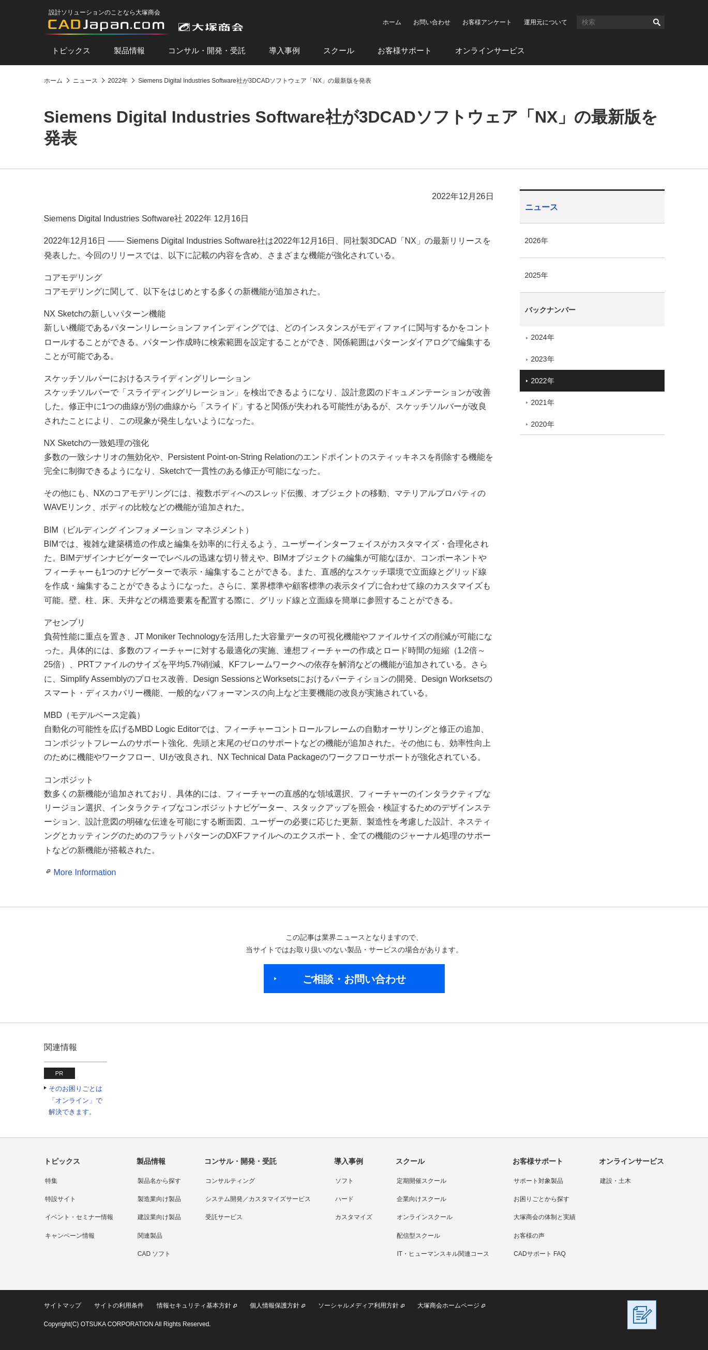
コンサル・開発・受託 (207, 50)
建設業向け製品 (159, 1217)
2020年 (542, 424)
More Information (85, 872)
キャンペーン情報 (70, 1235)
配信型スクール (418, 1235)
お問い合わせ (431, 22)
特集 (51, 1180)
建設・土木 (615, 1180)
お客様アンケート (487, 22)
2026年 (536, 240)
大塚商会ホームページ (448, 1305)
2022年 (542, 381)
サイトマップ (62, 1305)
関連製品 (150, 1235)
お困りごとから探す (541, 1199)
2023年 (542, 359)
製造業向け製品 (159, 1199)
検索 (657, 22)
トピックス (71, 50)
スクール (338, 50)
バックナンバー (550, 310)
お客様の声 (529, 1235)
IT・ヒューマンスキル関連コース (443, 1253)
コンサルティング (230, 1180)
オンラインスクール (425, 1217)
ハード (344, 1199)
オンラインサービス (490, 50)
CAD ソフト (154, 1253)
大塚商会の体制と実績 (545, 1217)
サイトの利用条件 (119, 1305)
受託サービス (224, 1217)
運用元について (545, 22)
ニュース (541, 207)
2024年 (542, 337)
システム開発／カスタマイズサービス (258, 1199)
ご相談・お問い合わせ (354, 979)
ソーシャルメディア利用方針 (358, 1305)
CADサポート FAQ (540, 1253)
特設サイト (60, 1199)
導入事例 (284, 50)
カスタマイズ (353, 1217)
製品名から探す (159, 1180)
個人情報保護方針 (274, 1305)
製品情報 (129, 50)
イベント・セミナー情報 (79, 1217)
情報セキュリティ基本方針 (194, 1305)
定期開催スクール (421, 1180)
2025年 (536, 275)
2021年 (542, 402)
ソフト (344, 1180)
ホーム (392, 22)
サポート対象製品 (538, 1180)
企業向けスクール (421, 1199)
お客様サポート (405, 50)
